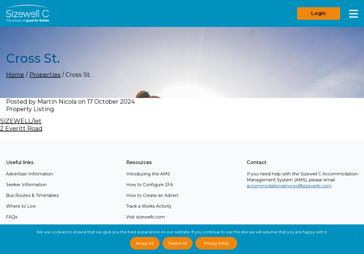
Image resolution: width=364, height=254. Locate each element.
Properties (45, 74)
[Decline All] (357, 242)
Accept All (145, 243)
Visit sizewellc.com (145, 217)
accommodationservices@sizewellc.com (289, 186)
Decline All (177, 243)
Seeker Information (26, 184)
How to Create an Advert (152, 195)
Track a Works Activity (149, 206)
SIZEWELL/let (20, 121)
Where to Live (21, 206)
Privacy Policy (216, 243)
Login (318, 13)
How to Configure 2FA (149, 184)
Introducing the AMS (148, 174)
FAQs (11, 217)
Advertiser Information (29, 174)
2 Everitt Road (21, 128)
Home (15, 74)
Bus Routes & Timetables (32, 195)
